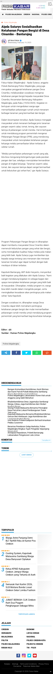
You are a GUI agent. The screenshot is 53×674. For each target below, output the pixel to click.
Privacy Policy (44, 664)
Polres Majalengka (13, 14)
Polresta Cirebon (35, 644)
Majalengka (7, 637)
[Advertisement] (26, 203)
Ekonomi (30, 629)
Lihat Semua (27, 455)
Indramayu (6, 633)
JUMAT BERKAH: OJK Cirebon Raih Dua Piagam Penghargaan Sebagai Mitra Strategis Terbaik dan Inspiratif (21, 605)
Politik (4, 640)
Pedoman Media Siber (31, 666)
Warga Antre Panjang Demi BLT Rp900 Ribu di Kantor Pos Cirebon (21, 540)
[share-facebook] (16, 353)
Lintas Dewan (33, 633)
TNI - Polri (31, 648)
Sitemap (15, 664)
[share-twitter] (26, 353)
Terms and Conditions (28, 664)
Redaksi (7, 664)
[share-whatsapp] (36, 353)
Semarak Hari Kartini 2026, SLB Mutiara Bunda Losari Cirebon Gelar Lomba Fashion (20, 587)
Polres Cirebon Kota (36, 640)
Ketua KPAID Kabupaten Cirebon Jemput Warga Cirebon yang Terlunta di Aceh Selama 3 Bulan (20, 573)
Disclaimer (17, 666)
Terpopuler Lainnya (26, 614)
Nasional (36, 14)
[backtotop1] (50, 671)
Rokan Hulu (6, 648)
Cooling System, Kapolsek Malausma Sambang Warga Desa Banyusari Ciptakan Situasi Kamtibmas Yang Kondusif (20, 559)
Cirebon (27, 14)
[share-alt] (5, 353)
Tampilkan (46, 440)
